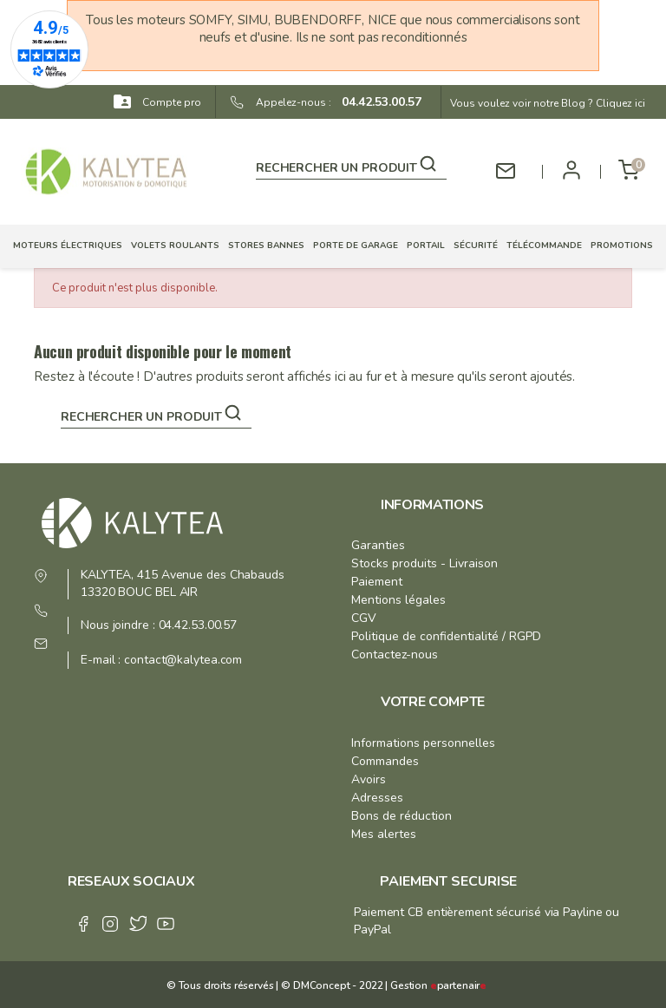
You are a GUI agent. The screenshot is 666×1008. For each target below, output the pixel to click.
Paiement (376, 581)
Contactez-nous (394, 654)
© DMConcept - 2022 (330, 985)
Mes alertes (383, 834)
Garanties (378, 545)
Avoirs (368, 779)
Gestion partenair (438, 985)
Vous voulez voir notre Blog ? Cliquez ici (547, 103)
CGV (363, 618)
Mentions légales (398, 600)
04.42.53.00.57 (376, 102)
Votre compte (433, 701)
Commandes (385, 761)
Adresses (377, 797)
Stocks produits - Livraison (424, 563)
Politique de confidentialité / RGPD (446, 636)
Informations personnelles (423, 743)
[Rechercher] (351, 165)
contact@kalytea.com (183, 659)
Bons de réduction (401, 816)
